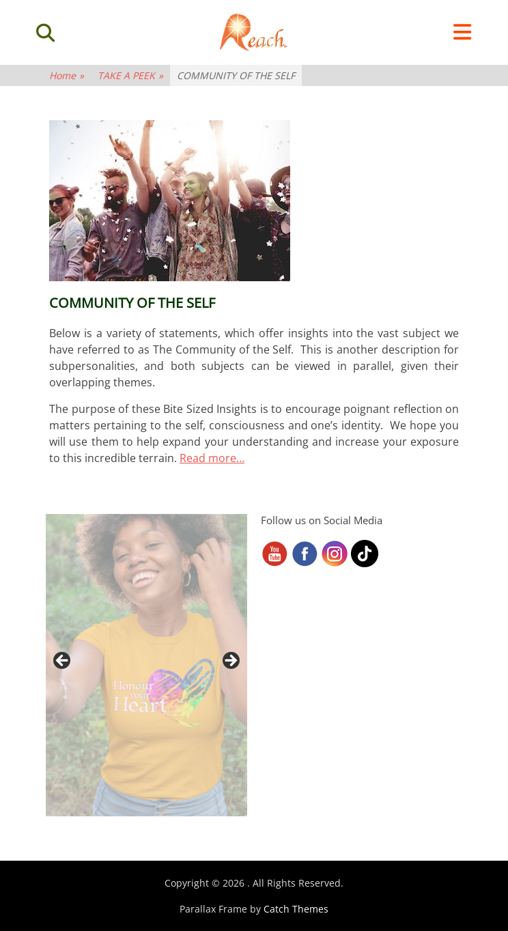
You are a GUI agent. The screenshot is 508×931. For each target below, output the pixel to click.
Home (66, 75)
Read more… (212, 457)
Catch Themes (296, 908)
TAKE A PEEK (130, 75)
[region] (146, 665)
